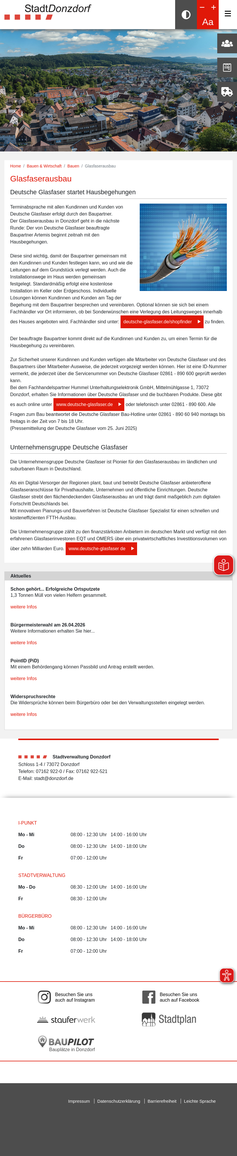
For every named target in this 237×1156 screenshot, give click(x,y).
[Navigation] (228, 13)
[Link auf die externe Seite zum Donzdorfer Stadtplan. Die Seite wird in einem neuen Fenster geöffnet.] (171, 1019)
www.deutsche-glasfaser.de (84, 404)
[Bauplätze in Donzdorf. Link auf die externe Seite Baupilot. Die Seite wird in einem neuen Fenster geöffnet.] (66, 1043)
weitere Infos (23, 606)
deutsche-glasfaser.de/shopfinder (157, 321)
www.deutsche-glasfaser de (97, 548)
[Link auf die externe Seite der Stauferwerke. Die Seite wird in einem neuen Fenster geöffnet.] (66, 1019)
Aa (207, 22)
